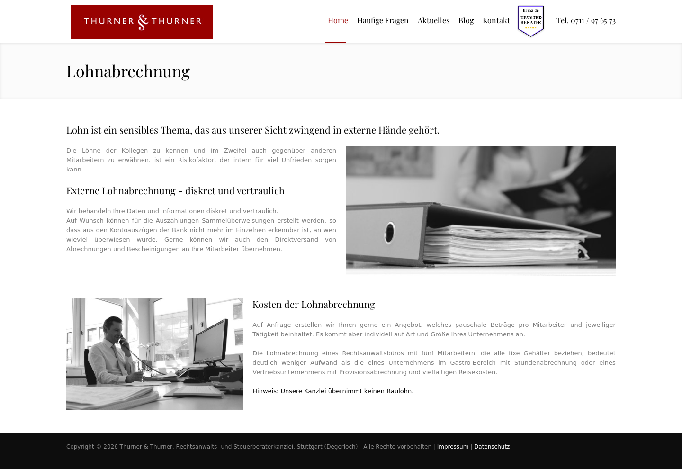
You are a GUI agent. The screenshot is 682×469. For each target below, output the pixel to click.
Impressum (453, 446)
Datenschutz (492, 446)
